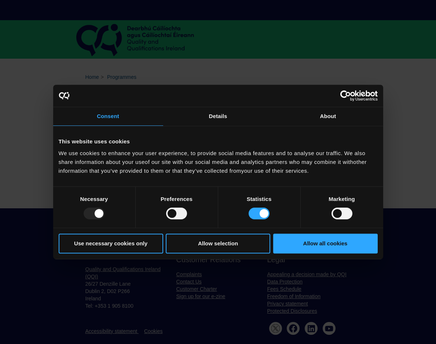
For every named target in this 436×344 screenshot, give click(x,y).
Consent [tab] (108, 116)
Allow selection (218, 243)
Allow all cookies (325, 243)
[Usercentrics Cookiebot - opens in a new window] (346, 95)
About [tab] (328, 116)
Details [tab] (218, 116)
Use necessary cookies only (110, 243)
